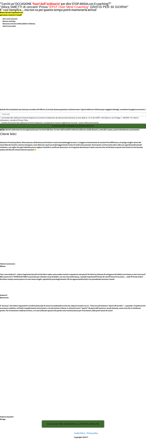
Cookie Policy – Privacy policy (86, 433)
